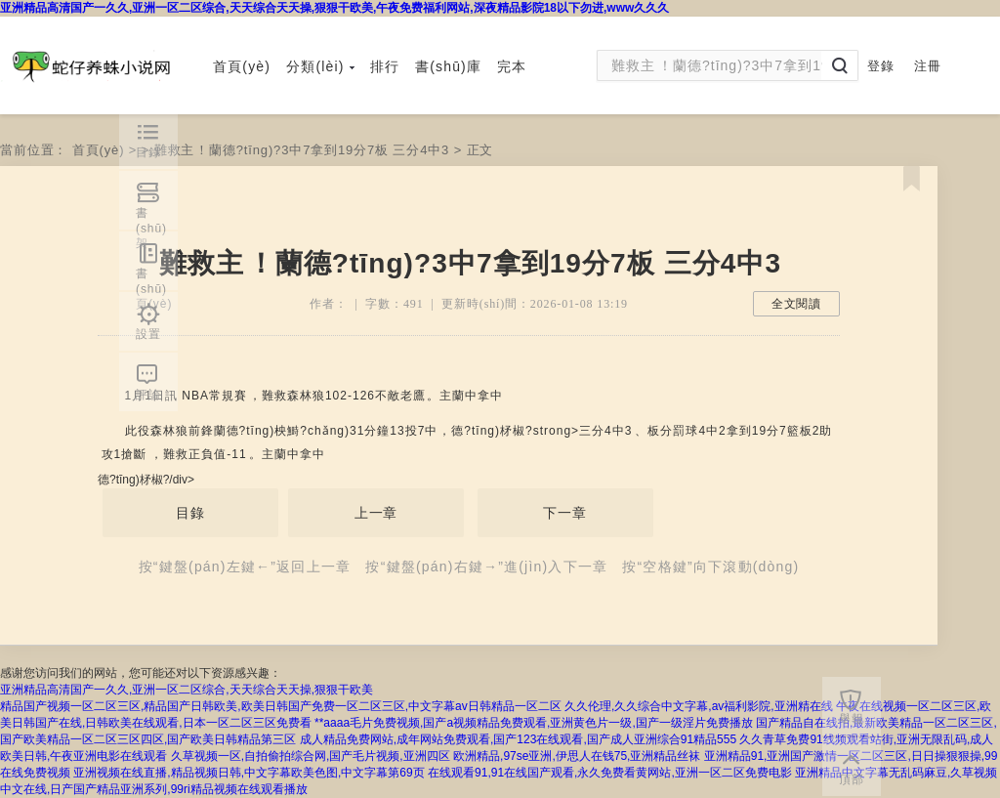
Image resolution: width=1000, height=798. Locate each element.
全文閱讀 (796, 304)
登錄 (881, 66)
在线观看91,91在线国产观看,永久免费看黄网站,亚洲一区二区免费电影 (610, 772)
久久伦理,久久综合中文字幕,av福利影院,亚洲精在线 (698, 706)
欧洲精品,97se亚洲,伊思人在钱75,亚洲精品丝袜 (576, 756)
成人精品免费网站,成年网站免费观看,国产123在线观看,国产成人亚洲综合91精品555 (518, 739)
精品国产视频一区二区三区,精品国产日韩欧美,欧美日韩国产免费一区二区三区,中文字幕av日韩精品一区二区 (281, 706)
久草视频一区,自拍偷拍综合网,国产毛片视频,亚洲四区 (310, 756)
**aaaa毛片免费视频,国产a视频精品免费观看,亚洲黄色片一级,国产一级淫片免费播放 (533, 723)
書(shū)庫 (448, 66)
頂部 (851, 779)
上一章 (376, 513)
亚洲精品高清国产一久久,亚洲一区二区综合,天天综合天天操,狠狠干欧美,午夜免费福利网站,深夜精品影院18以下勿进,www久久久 (334, 8)
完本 (511, 66)
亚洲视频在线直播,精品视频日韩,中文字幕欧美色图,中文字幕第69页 (248, 772)
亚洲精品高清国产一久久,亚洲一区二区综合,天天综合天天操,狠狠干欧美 (186, 689)
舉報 (851, 719)
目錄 (190, 513)
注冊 (927, 66)
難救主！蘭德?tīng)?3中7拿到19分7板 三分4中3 (302, 150)
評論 (148, 394)
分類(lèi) (320, 66)
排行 (384, 66)
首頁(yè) (242, 66)
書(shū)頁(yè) (154, 278)
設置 (148, 334)
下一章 (565, 513)
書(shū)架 (151, 218)
